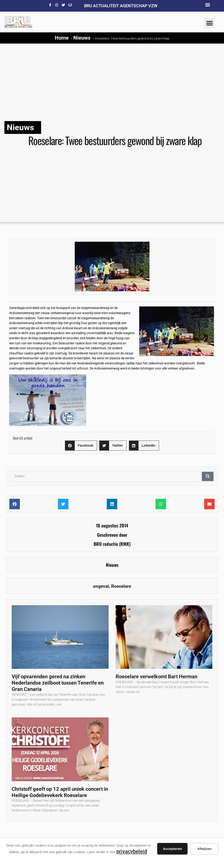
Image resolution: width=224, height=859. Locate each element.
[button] (207, 5)
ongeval (101, 586)
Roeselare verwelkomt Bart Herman (156, 676)
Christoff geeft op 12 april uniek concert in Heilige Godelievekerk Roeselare (60, 792)
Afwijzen (204, 849)
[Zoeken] (207, 476)
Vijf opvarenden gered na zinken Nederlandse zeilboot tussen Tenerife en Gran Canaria (58, 682)
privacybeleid (131, 851)
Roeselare (121, 586)
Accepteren (172, 849)
